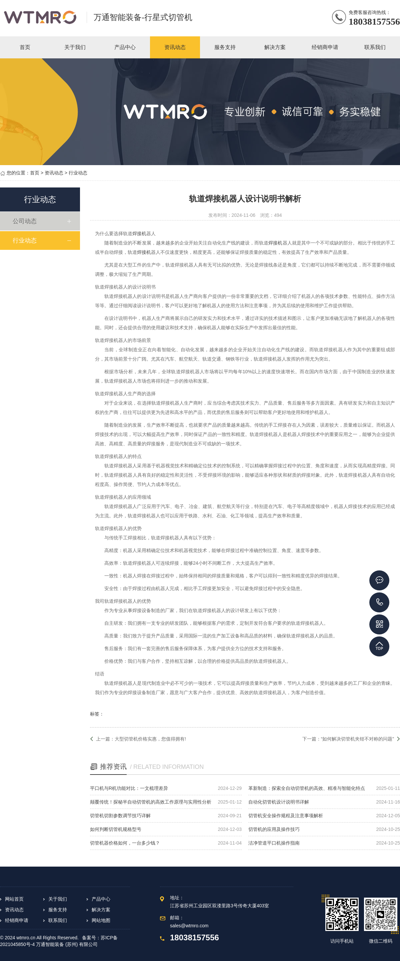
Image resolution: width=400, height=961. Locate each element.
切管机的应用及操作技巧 (274, 829)
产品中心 (101, 899)
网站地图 (101, 920)
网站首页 (14, 899)
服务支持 (57, 909)
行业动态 (78, 172)
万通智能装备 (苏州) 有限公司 (67, 944)
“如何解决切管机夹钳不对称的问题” (357, 739)
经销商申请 (16, 920)
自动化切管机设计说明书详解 (278, 802)
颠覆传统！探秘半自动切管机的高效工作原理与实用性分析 (150, 802)
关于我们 (57, 899)
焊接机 (139, 233)
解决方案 (101, 909)
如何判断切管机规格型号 (115, 829)
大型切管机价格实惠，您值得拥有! (150, 739)
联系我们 (57, 920)
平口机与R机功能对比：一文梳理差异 (129, 788)
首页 (34, 172)
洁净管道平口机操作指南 (274, 843)
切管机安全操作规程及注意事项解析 (285, 815)
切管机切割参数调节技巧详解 (120, 815)
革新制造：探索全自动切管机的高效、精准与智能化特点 (306, 788)
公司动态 (25, 221)
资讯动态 (54, 172)
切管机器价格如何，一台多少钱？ (125, 843)
